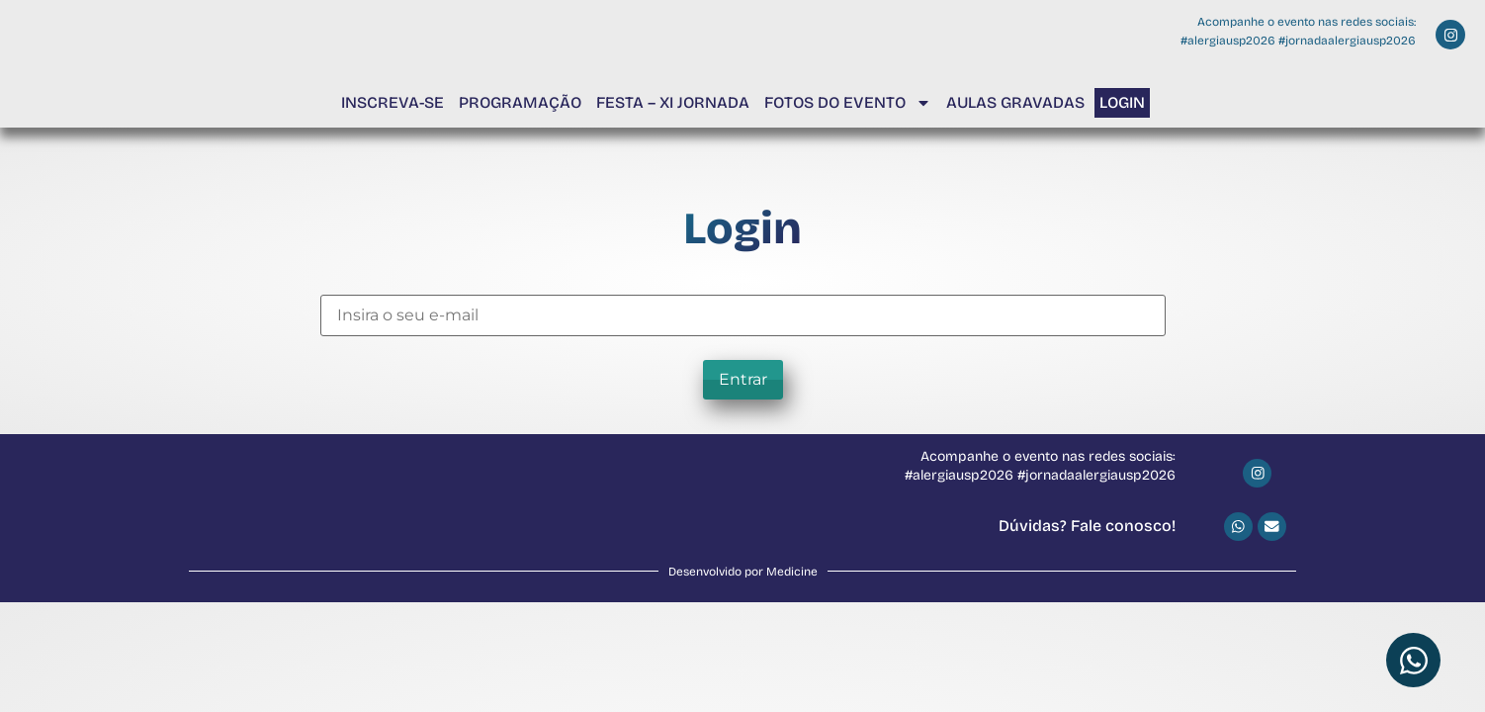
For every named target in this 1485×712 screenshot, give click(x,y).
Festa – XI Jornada (672, 102)
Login (1122, 102)
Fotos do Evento (847, 103)
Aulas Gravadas (1015, 102)
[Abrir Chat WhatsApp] (1413, 660)
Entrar (743, 379)
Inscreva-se (392, 102)
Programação (520, 102)
